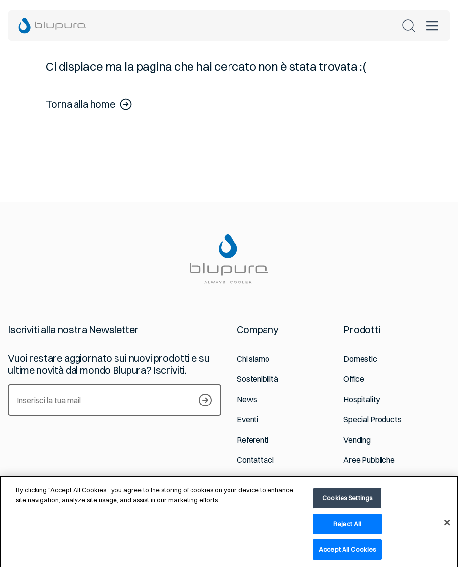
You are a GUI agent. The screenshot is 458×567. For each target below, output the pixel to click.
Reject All (347, 528)
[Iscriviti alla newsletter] (205, 400)
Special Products (372, 419)
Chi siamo (253, 359)
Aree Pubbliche (369, 460)
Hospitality (362, 399)
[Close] (447, 527)
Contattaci (255, 460)
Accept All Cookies (347, 554)
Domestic (360, 359)
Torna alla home (89, 104)
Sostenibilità (257, 379)
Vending (357, 440)
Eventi (247, 419)
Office (354, 379)
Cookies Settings (347, 502)
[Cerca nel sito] (409, 26)
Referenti (252, 440)
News (247, 399)
